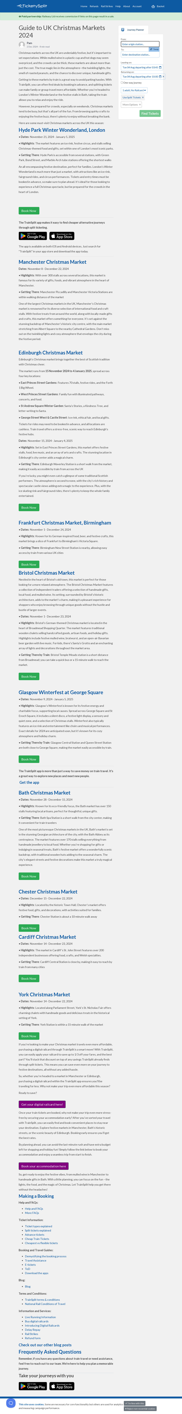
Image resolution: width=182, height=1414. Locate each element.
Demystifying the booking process (45, 1256)
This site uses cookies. (32, 1404)
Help (118, 6)
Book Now (29, 211)
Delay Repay (32, 1329)
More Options (130, 104)
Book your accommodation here (43, 1166)
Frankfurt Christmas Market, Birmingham (65, 523)
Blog (27, 1286)
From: (123, 39)
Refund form (32, 1338)
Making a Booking (36, 1196)
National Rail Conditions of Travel (45, 1304)
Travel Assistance (35, 1260)
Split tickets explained (38, 1230)
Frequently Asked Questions (50, 1352)
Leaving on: (126, 62)
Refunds (94, 6)
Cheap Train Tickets (37, 1238)
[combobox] (140, 44)
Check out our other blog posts (45, 1345)
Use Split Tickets (132, 97)
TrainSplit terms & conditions (42, 1299)
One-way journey (131, 82)
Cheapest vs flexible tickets (41, 1243)
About (126, 6)
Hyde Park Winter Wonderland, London (62, 130)
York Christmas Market (44, 994)
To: (122, 49)
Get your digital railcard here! (42, 1104)
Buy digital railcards (37, 1321)
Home (84, 6)
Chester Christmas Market (48, 892)
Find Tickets (150, 113)
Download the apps (36, 1273)
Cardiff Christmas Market (47, 937)
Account (137, 6)
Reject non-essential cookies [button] (140, 1408)
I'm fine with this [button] (134, 1403)
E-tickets (30, 1264)
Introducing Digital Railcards (42, 1325)
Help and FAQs (34, 1208)
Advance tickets (34, 1234)
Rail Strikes (107, 6)
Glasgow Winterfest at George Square (61, 692)
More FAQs (32, 1213)
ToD (27, 1269)
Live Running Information (40, 1317)
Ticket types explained (38, 1226)
